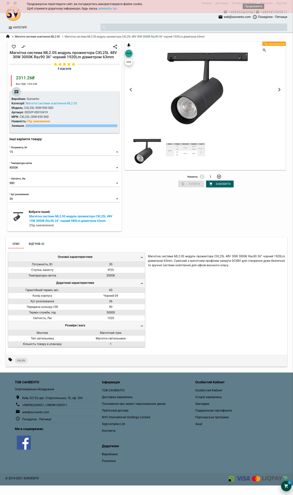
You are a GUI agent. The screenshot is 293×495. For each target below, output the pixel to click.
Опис (16, 243)
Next (279, 89)
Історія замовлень (208, 397)
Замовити (220, 184)
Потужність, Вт (19, 147)
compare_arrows (23, 46)
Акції (198, 424)
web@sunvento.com (234, 17)
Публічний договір (115, 410)
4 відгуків (64, 68)
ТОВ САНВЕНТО (113, 390)
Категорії (20, 27)
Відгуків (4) (36, 243)
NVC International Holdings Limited (126, 417)
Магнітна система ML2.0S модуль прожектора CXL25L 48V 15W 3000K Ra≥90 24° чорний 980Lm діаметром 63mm (70, 221)
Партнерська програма (212, 417)
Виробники (110, 454)
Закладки (202, 404)
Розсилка (109, 461)
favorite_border (13, 46)
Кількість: (192, 177)
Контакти (108, 430)
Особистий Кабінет (209, 390)
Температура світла (21, 163)
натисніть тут (107, 8)
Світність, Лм (18, 178)
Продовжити (253, 6)
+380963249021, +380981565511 (44, 405)
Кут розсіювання (20, 194)
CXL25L (21, 360)
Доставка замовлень (117, 397)
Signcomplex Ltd (113, 424)
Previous (131, 89)
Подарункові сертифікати (213, 410)
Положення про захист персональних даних (134, 404)
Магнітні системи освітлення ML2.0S (37, 36)
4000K (128, 62)
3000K (128, 53)
